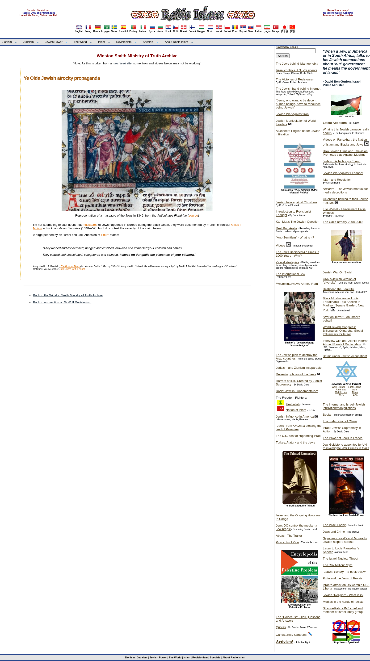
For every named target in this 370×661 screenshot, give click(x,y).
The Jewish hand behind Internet (298, 88)
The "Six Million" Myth (338, 565)
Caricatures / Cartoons (291, 634)
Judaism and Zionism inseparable (299, 367)
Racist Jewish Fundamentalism (297, 391)
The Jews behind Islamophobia (297, 63)
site (123, 63)
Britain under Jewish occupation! (345, 356)
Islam (101, 42)
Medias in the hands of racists (343, 601)
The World (80, 42)
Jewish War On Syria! (337, 272)
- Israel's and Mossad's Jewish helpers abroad (345, 540)
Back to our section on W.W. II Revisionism (62, 302)
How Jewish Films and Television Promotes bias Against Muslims (345, 152)
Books (327, 414)
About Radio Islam (176, 42)
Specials (148, 42)
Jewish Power (54, 42)
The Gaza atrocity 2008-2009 (342, 222)
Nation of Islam (296, 410)
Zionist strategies (287, 262)
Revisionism (124, 42)
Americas (341, 389)
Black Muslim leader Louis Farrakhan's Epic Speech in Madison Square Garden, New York (343, 304)
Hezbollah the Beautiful (338, 289)
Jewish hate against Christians (296, 202)
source (193, 215)
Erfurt (105, 235)
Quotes (281, 627)
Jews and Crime (334, 531)
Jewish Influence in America (295, 416)
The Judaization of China (340, 421)
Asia (354, 389)
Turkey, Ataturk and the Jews (295, 442)
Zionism (7, 42)
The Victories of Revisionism (295, 79)
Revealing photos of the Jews (296, 374)
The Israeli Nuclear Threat (340, 558)
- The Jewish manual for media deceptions (345, 190)
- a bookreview (344, 571)
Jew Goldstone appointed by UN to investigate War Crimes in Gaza (346, 446)
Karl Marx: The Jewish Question (297, 221)
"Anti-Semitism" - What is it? (295, 237)
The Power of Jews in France (342, 438)
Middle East (341, 392)
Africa (355, 392)
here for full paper (75, 269)
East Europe (354, 387)
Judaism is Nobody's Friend (341, 161)
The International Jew (290, 274)
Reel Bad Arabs (286, 228)
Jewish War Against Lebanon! (343, 173)
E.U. (355, 394)
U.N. (341, 394)
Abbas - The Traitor (289, 535)
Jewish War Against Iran (292, 114)
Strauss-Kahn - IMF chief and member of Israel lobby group (343, 610)
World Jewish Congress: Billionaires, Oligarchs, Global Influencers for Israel (343, 330)
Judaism (28, 42)
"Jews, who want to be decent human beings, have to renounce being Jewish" (298, 104)
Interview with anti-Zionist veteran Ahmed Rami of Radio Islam (345, 342)
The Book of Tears (70, 266)
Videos (280, 245)
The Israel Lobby (334, 525)
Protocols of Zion (287, 542)
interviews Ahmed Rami (297, 283)
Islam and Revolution (337, 179)
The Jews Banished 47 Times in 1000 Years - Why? (297, 253)
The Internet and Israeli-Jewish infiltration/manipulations (344, 406)
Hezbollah (293, 404)
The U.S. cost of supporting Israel (298, 436)
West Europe (338, 387)
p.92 (62, 269)
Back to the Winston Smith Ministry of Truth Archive (68, 295)
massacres (90, 224)
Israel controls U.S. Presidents (296, 70)
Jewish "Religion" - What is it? (343, 595)
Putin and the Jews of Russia (342, 578)
